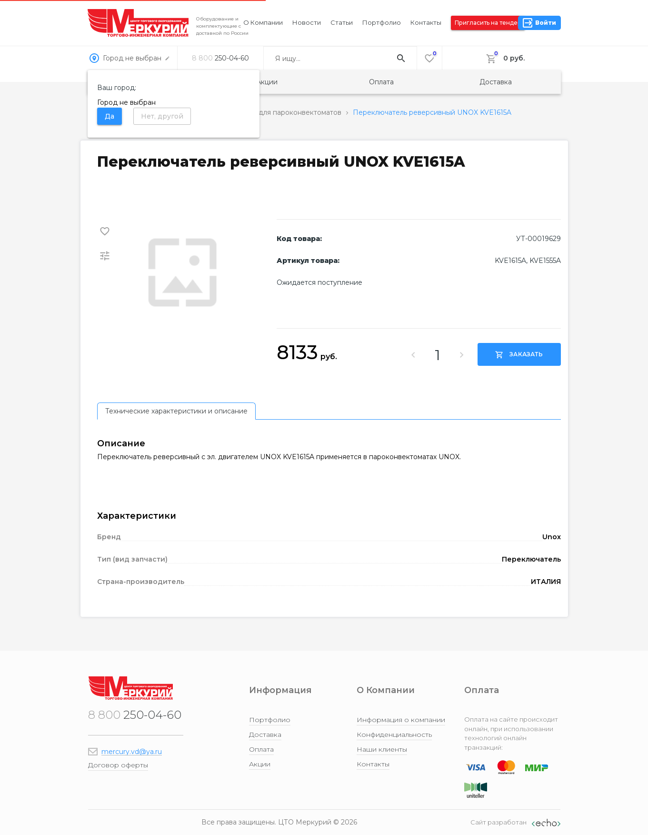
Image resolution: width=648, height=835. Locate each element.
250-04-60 (220, 58)
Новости (306, 22)
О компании (263, 22)
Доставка (495, 82)
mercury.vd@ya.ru (131, 751)
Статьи (341, 22)
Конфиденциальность (394, 734)
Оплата (381, 82)
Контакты (425, 22)
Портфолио (381, 22)
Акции (267, 82)
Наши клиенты (382, 749)
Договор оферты (118, 765)
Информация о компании (401, 719)
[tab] (176, 411)
